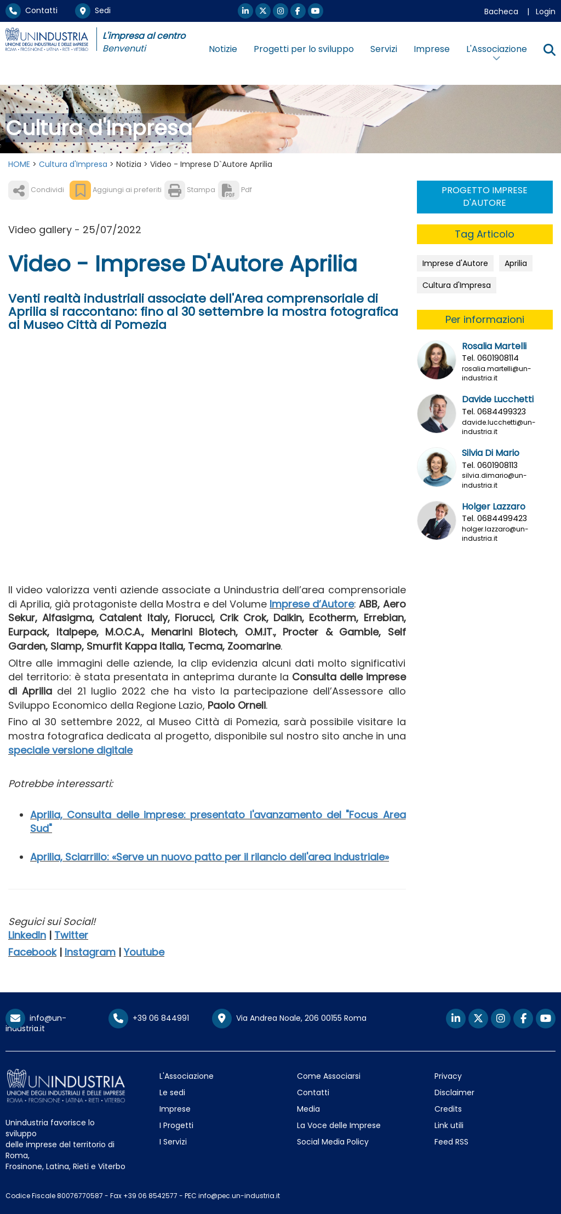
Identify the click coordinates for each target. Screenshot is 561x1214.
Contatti (31, 10)
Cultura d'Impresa (73, 164)
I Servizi (173, 1141)
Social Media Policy (333, 1141)
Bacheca (501, 11)
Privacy (448, 1076)
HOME (19, 164)
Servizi (383, 49)
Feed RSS (451, 1141)
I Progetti (176, 1125)
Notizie (223, 49)
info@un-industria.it (35, 1023)
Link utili (448, 1125)
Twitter (71, 935)
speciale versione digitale (70, 750)
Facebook (32, 952)
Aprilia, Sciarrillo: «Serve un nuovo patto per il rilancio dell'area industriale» (209, 857)
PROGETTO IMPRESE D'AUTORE (485, 196)
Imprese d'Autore (455, 263)
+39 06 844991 (148, 1018)
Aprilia (516, 263)
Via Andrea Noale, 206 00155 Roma (289, 1018)
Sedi (93, 10)
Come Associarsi (328, 1076)
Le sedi (172, 1092)
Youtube (144, 952)
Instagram (90, 952)
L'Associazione (186, 1076)
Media (308, 1108)
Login (546, 11)
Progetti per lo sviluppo (304, 49)
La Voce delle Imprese (339, 1125)
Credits (448, 1108)
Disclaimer (454, 1092)
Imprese (432, 49)
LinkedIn (27, 935)
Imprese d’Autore (312, 604)
